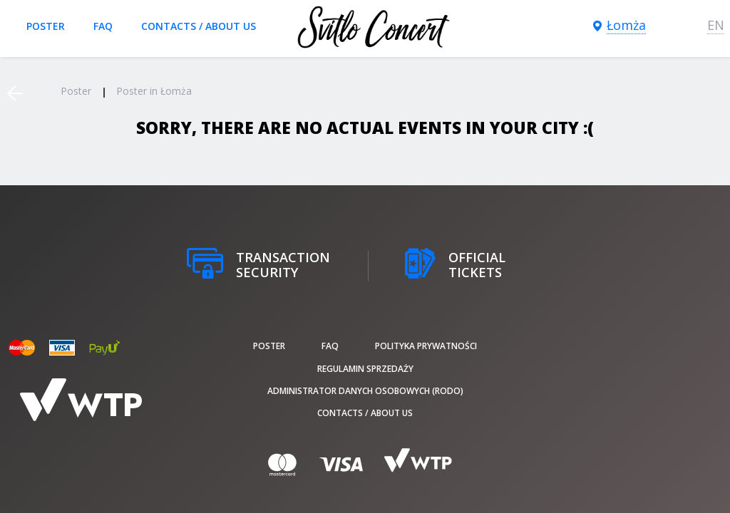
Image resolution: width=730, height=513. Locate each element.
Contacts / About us (198, 26)
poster (45, 26)
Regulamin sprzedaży (365, 369)
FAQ (103, 26)
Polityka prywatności (426, 346)
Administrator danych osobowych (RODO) (365, 391)
